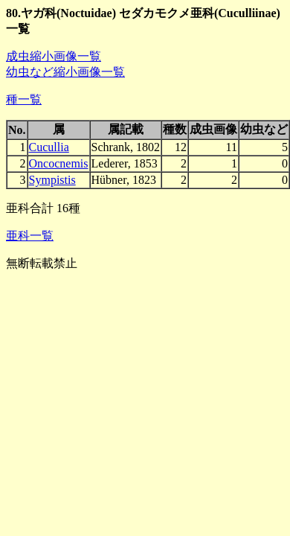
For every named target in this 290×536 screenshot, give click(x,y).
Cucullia (49, 147)
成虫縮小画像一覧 (53, 56)
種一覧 (24, 99)
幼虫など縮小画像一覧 (65, 72)
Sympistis (52, 179)
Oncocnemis (58, 163)
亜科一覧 (30, 235)
